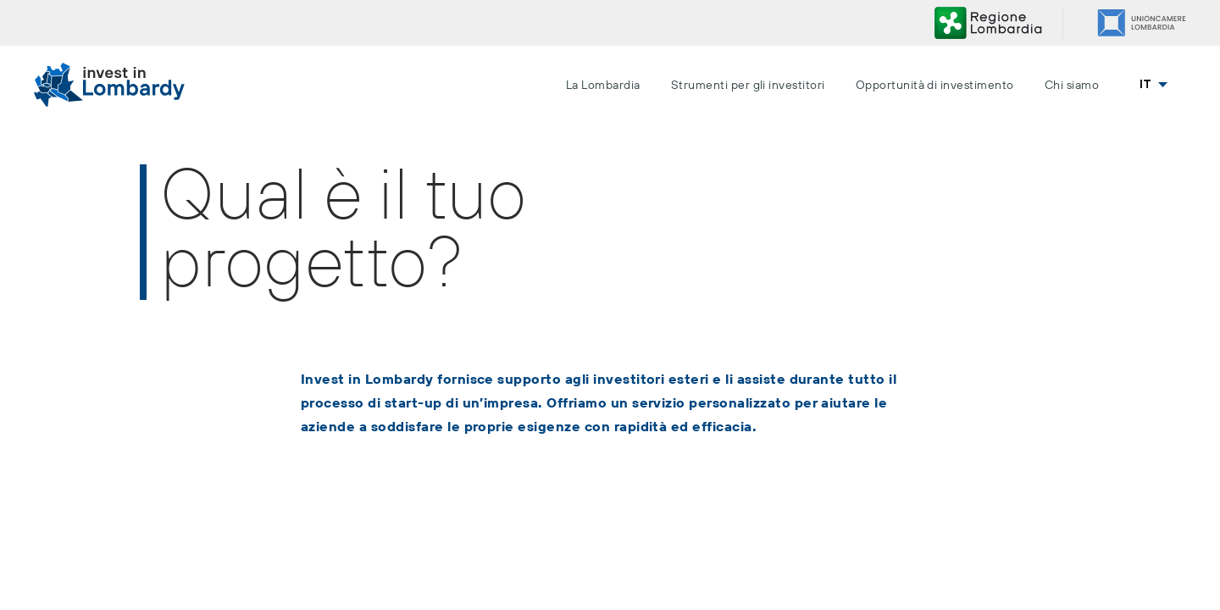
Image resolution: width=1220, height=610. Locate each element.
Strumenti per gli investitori (748, 85)
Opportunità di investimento (935, 85)
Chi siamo (1072, 85)
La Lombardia (603, 85)
